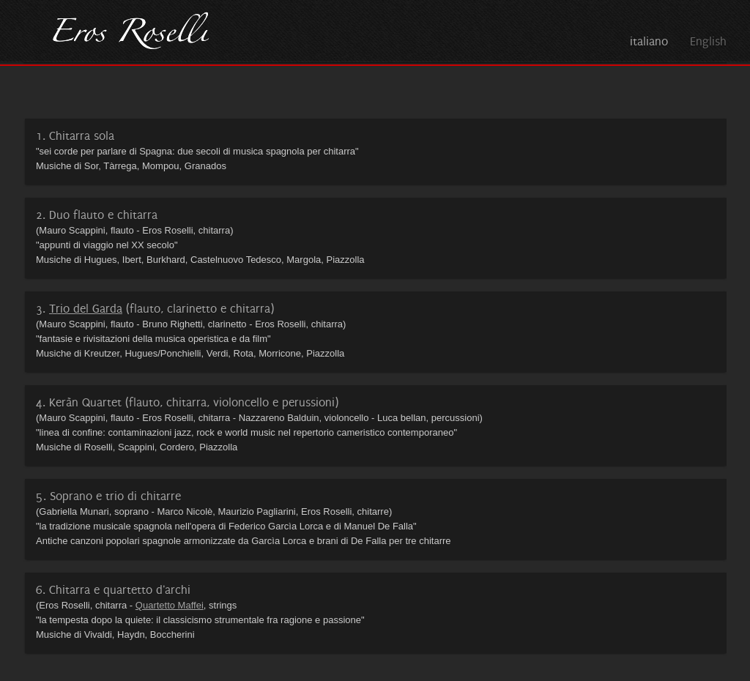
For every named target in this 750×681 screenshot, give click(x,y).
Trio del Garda (85, 309)
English (708, 41)
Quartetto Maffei (169, 605)
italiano (649, 41)
